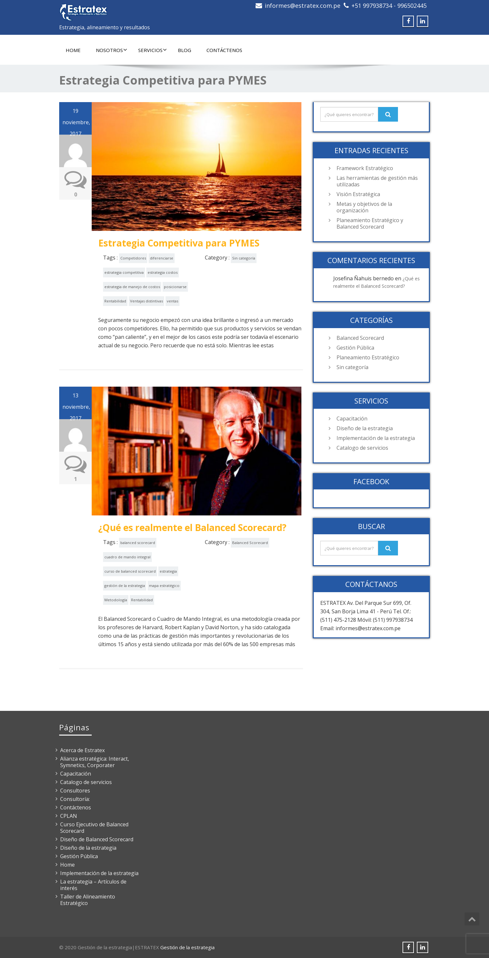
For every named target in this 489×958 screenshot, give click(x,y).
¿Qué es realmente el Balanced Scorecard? (192, 527)
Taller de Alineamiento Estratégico (87, 900)
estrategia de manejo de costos (132, 286)
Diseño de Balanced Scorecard (96, 839)
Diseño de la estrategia (365, 428)
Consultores (75, 790)
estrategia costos (163, 272)
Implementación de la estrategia (376, 438)
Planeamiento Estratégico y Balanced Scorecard (370, 223)
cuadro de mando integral (127, 556)
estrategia (168, 571)
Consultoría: (75, 799)
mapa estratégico (164, 585)
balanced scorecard (137, 542)
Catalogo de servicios (362, 448)
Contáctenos (224, 50)
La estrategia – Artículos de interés (93, 885)
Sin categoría (243, 258)
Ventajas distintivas (146, 301)
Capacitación (352, 418)
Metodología (115, 599)
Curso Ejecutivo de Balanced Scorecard (94, 827)
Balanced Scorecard (250, 542)
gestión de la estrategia (124, 585)
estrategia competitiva (124, 272)
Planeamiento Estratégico (368, 357)
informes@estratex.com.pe (302, 5)
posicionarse (175, 286)
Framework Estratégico (365, 168)
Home (73, 50)
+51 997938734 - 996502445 (389, 5)
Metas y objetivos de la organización (364, 207)
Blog (184, 50)
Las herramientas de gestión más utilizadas (377, 181)
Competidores (133, 258)
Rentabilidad (115, 301)
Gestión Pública (355, 347)
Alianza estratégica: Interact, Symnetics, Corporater (94, 762)
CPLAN (68, 815)
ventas (172, 301)
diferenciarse (161, 258)
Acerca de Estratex (82, 750)
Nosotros (111, 50)
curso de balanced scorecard (130, 571)
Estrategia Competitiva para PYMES (178, 243)
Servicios (152, 50)
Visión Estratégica (358, 194)
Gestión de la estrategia (187, 947)
